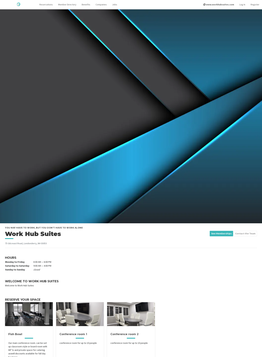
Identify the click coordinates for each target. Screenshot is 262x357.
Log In (242, 4)
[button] (46, 4)
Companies (101, 4)
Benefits (86, 4)
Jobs (114, 4)
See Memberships (221, 233)
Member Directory (67, 4)
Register (255, 4)
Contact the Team (245, 233)
